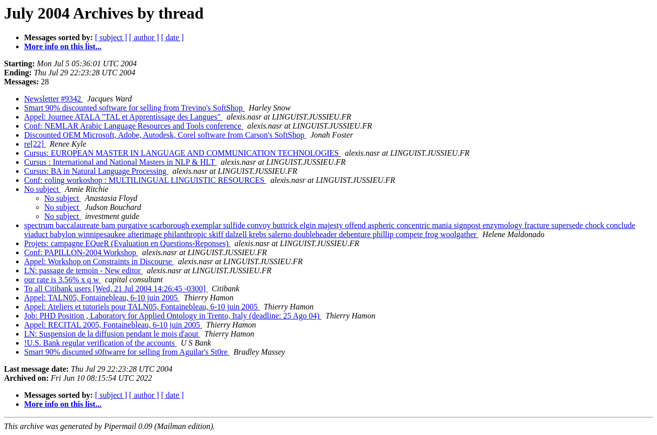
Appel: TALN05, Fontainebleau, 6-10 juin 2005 (102, 297)
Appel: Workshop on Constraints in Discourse (99, 261)
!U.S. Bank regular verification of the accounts (100, 343)
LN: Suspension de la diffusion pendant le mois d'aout (112, 334)
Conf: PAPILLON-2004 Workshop (81, 252)
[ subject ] (111, 37)
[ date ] (172, 37)
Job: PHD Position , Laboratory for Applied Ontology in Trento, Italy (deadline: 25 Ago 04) (173, 315)
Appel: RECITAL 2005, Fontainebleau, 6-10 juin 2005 (113, 324)
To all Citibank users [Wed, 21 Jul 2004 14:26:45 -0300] (116, 288)
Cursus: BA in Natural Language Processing (96, 171)
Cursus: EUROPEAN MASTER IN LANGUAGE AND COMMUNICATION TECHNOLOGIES (182, 153)
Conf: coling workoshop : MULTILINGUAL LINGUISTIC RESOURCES (145, 180)
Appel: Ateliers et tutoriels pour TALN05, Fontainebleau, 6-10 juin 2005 (142, 306)
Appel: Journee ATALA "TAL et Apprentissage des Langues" (123, 117)
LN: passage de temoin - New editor (83, 270)
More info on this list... (63, 46)
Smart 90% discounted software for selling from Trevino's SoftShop (134, 107)
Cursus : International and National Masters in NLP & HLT (120, 162)
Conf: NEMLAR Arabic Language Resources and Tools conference (133, 126)
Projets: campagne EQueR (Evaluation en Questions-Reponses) (127, 243)
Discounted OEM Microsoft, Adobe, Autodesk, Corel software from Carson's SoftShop (165, 135)
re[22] (35, 144)
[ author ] (144, 37)
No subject (42, 189)
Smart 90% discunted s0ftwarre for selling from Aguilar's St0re (127, 352)
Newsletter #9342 (53, 98)
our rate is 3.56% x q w (62, 279)
